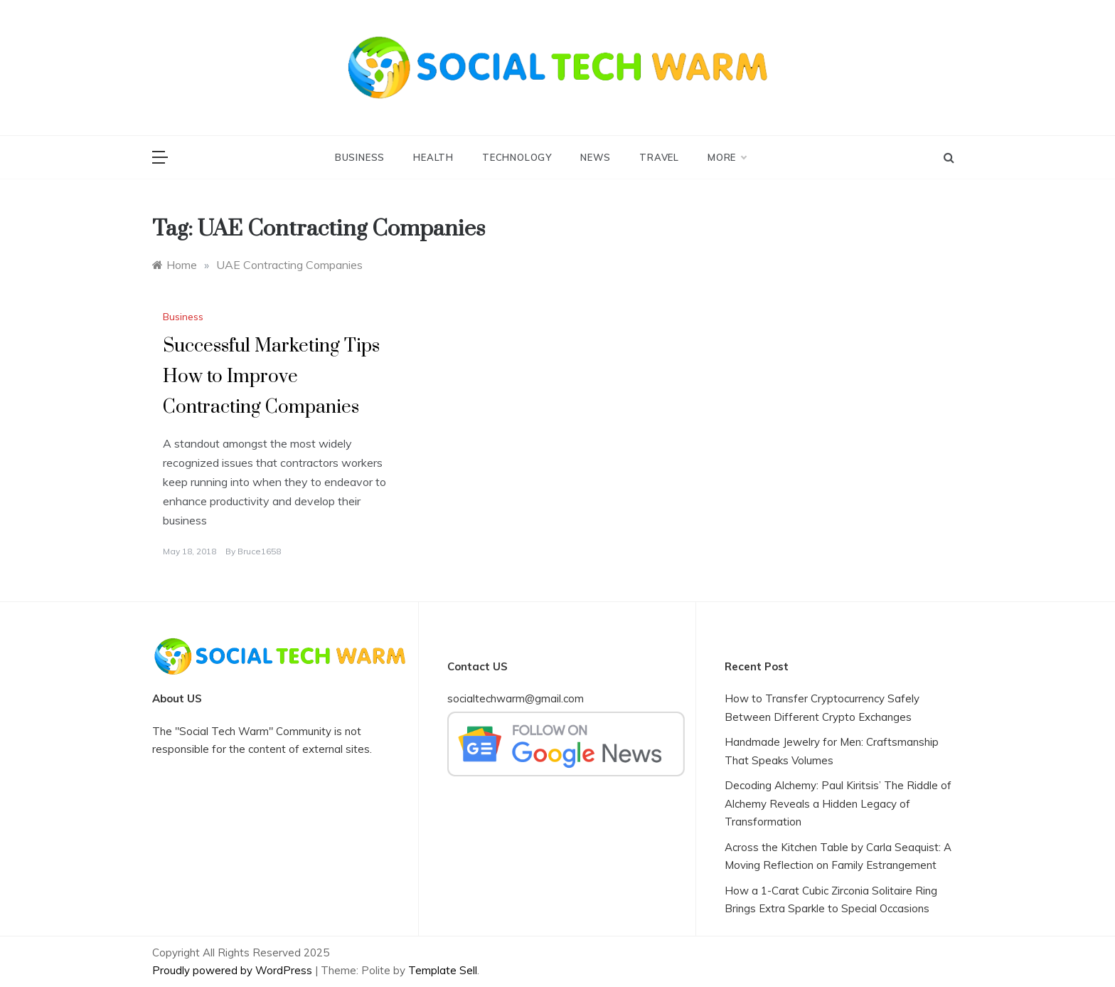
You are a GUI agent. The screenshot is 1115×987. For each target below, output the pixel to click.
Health (433, 157)
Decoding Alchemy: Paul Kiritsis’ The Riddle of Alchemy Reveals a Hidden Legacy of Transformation (838, 803)
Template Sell (442, 970)
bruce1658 (259, 551)
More (727, 157)
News (595, 157)
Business (360, 157)
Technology (517, 157)
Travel (659, 157)
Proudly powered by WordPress (233, 970)
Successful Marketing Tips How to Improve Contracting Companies (271, 376)
